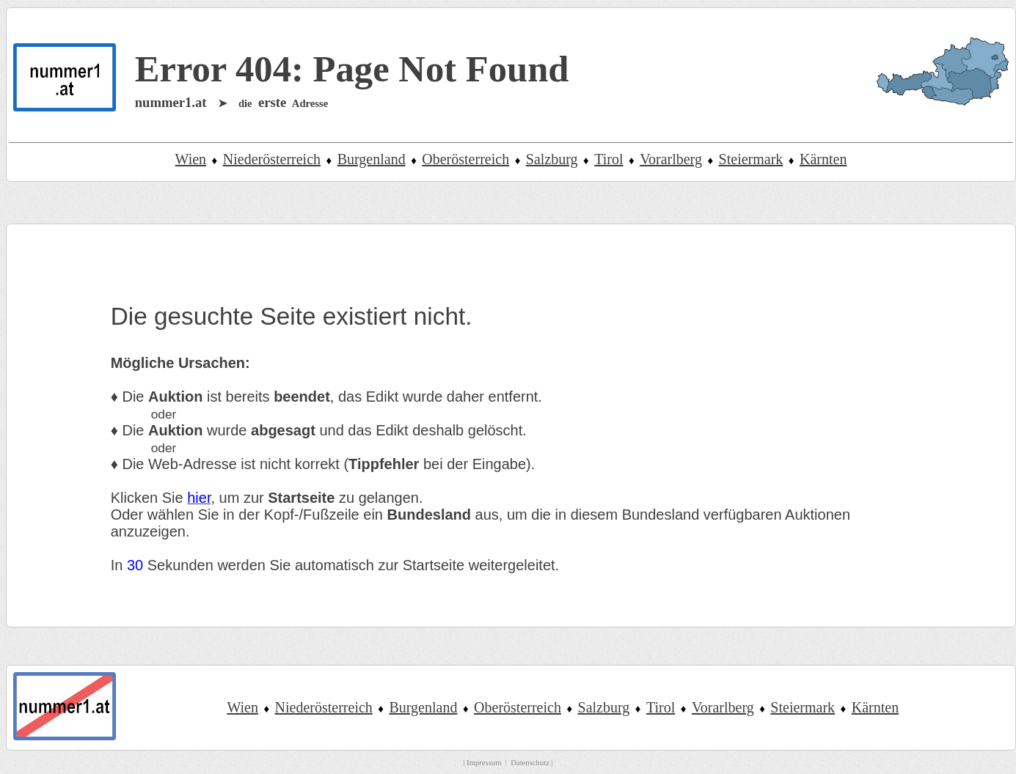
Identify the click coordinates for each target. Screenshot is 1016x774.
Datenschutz (530, 763)
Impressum (484, 763)
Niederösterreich (272, 159)
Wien (191, 159)
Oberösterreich (465, 159)
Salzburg (552, 159)
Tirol (608, 159)
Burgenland (371, 159)
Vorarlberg (671, 159)
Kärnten (823, 159)
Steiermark (751, 159)
